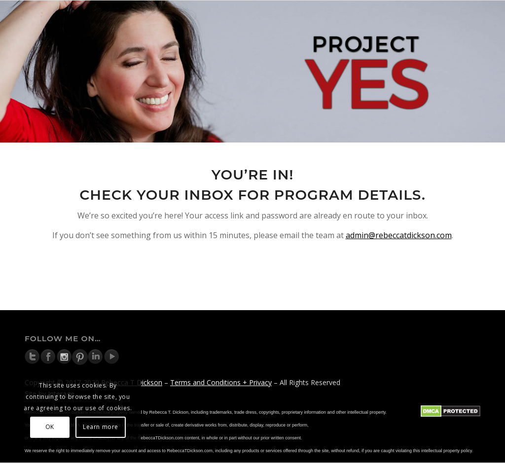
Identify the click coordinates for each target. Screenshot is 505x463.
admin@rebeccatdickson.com (399, 235)
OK (49, 427)
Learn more (100, 427)
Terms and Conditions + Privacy (221, 382)
